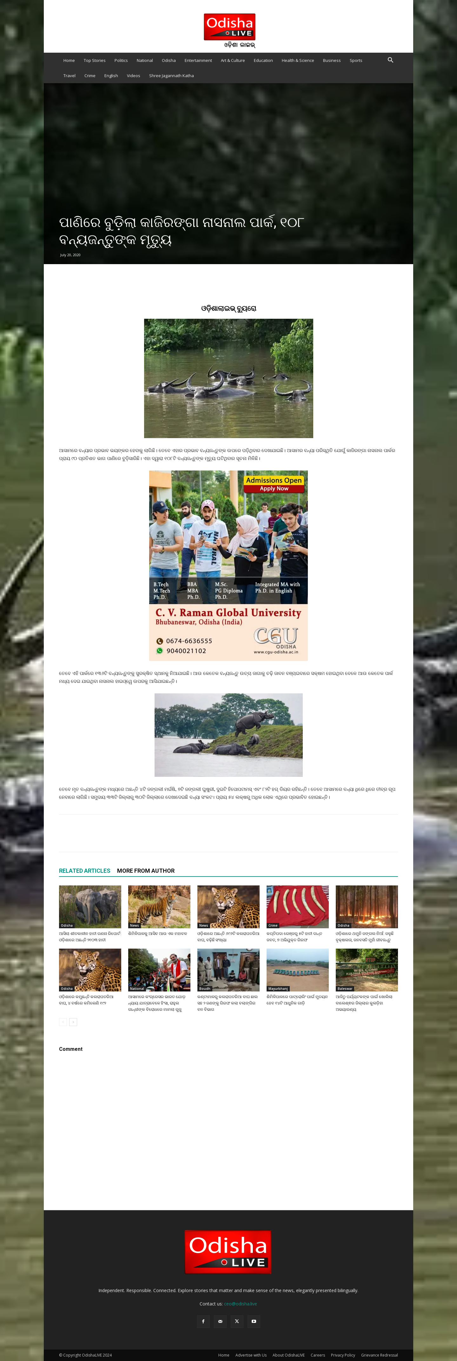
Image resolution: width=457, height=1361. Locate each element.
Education (263, 60)
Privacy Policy (343, 1355)
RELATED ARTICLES (84, 870)
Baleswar (345, 988)
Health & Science (298, 60)
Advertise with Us (251, 1355)
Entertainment (198, 60)
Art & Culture (233, 60)
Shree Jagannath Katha (171, 75)
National (145, 60)
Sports (356, 60)
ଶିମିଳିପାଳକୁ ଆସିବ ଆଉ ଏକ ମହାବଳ (157, 933)
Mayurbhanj (278, 988)
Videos (133, 75)
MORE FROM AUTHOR (146, 870)
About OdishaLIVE (289, 1355)
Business (332, 60)
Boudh (204, 988)
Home (69, 60)
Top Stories (95, 60)
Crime (90, 75)
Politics (121, 60)
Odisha (169, 60)
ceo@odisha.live (240, 1304)
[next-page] (73, 1022)
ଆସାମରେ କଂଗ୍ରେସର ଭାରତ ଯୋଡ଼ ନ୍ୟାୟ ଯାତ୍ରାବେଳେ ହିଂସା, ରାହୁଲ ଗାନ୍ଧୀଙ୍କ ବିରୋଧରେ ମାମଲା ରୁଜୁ (157, 1003)
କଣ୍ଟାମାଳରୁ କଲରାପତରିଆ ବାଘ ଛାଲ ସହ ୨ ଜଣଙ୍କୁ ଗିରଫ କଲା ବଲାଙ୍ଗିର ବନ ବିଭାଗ (227, 1003)
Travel (69, 75)
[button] (390, 61)
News (134, 925)
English (111, 75)
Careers (318, 1355)
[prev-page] (63, 1022)
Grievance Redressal (379, 1355)
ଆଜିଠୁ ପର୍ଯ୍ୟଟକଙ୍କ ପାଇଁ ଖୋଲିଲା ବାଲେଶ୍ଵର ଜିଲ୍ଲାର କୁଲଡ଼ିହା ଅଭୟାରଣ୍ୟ (364, 1003)
